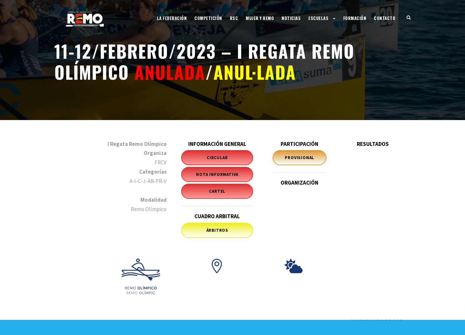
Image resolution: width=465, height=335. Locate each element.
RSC (234, 18)
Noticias (291, 18)
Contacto (384, 18)
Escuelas (318, 18)
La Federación (172, 18)
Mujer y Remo (260, 18)
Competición (208, 18)
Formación (355, 18)
